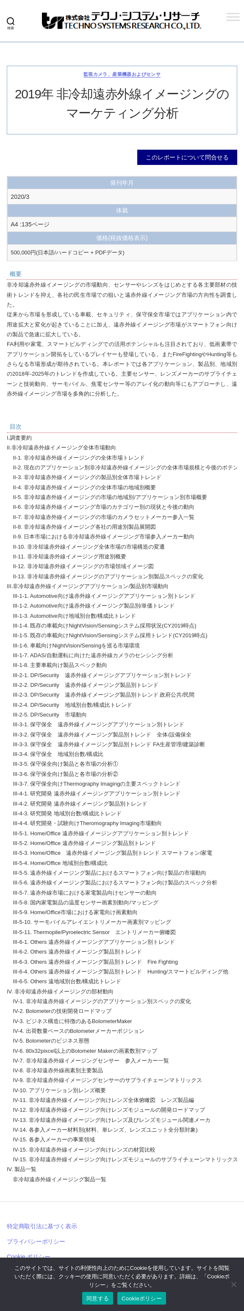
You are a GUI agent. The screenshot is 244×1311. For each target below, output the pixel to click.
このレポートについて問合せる (187, 157)
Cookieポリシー (142, 1298)
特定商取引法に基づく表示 (42, 1226)
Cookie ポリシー (28, 1256)
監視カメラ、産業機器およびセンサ (122, 74)
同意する (97, 1298)
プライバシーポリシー (36, 1241)
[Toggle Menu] (233, 17)
